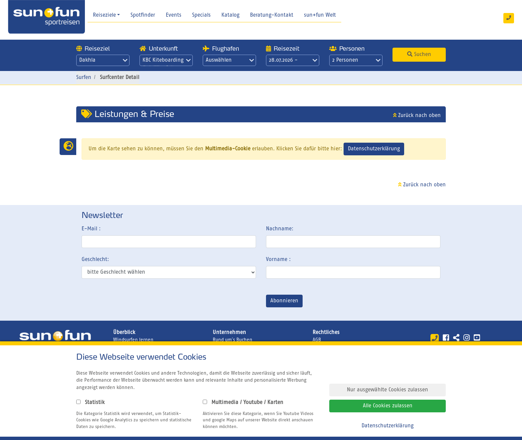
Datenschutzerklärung (374, 149)
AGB (317, 340)
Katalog (230, 15)
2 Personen (356, 60)
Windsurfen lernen (133, 340)
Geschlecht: (95, 259)
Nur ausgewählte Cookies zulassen (387, 390)
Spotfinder (142, 15)
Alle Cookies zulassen (387, 406)
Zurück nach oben (417, 115)
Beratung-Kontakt (271, 15)
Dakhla (103, 60)
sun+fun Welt (320, 15)
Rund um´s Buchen (232, 340)
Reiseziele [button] (104, 15)
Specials (201, 15)
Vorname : (278, 259)
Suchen (419, 54)
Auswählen (230, 60)
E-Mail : (91, 229)
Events (173, 15)
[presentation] (132, 302)
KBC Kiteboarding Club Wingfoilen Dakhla (166, 62)
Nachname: (279, 229)
